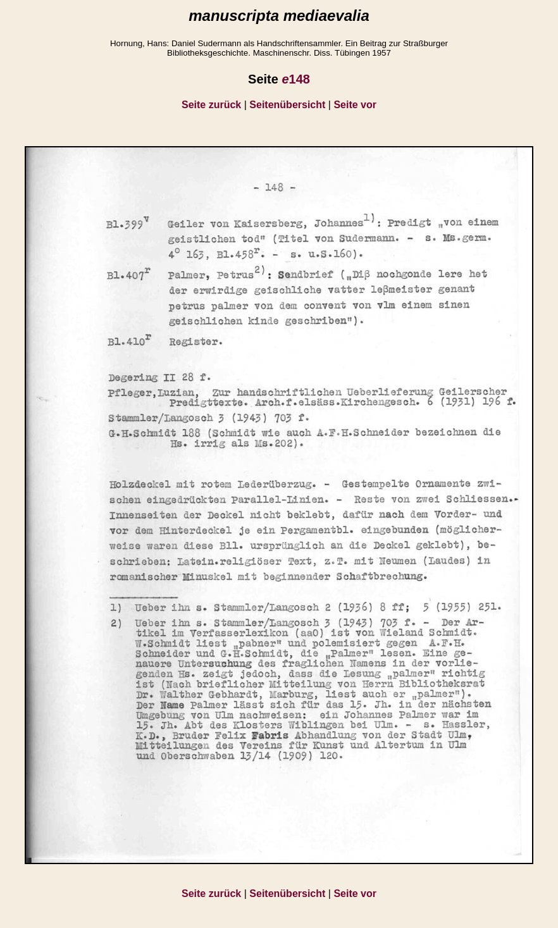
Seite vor (354, 104)
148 (296, 79)
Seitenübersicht (287, 104)
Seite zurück (211, 104)
